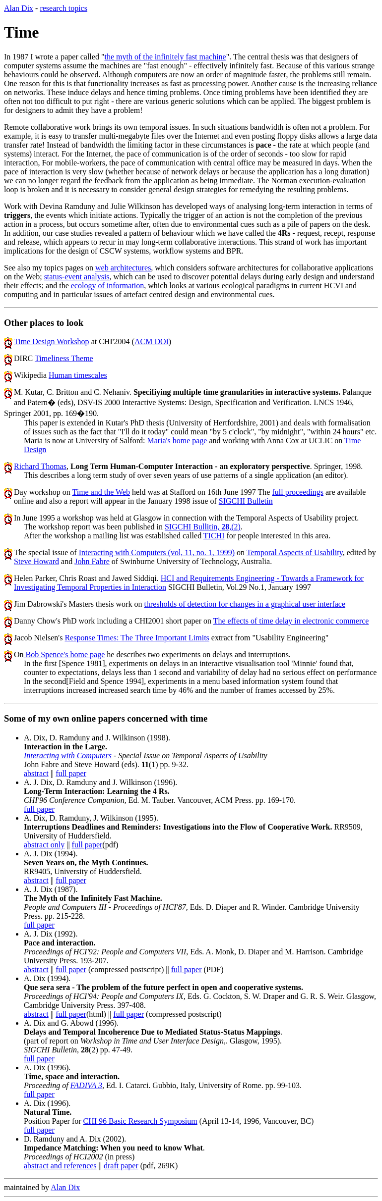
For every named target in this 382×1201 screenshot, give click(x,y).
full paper (71, 773)
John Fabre (92, 561)
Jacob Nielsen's (39, 637)
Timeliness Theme (64, 358)
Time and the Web (100, 492)
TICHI (214, 535)
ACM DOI (151, 341)
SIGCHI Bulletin (246, 501)
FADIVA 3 (86, 1085)
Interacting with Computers (68, 755)
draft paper (121, 1165)
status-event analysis (77, 276)
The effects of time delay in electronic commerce (291, 621)
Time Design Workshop (51, 341)
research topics (63, 8)
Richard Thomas (40, 466)
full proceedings (297, 492)
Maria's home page (177, 440)
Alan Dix (18, 8)
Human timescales (78, 375)
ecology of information (107, 285)
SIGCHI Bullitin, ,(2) (203, 526)
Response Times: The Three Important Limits (136, 637)
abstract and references (60, 1165)
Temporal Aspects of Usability (295, 552)
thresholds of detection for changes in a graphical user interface (244, 604)
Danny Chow (35, 621)
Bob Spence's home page (64, 654)
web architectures (123, 267)
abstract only (44, 844)
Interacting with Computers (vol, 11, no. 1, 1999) (157, 552)
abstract (36, 773)
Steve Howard (36, 561)
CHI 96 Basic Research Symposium (140, 1121)
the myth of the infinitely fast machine (165, 56)
